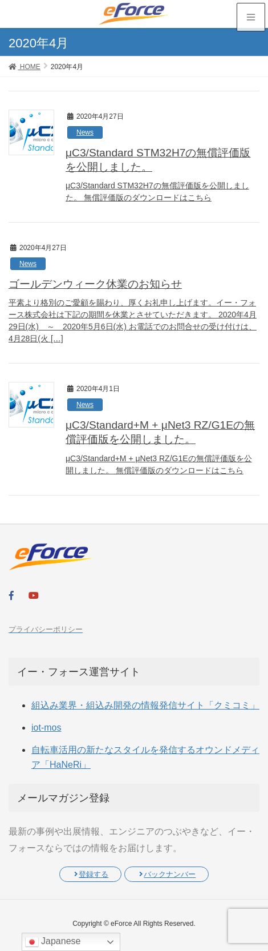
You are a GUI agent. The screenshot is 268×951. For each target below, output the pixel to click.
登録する (91, 874)
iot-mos (46, 727)
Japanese (53, 942)
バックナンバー (167, 874)
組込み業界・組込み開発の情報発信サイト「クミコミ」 (145, 705)
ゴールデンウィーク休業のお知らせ (95, 284)
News (85, 132)
